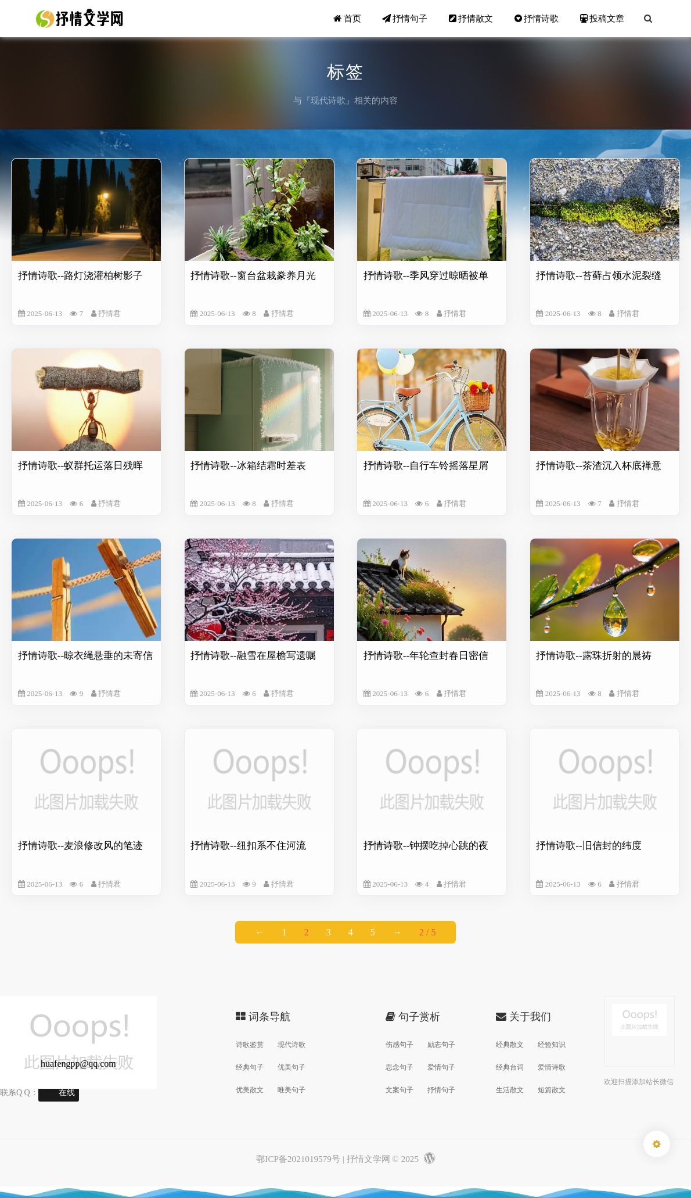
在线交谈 (67, 1095)
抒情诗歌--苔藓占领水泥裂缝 (598, 275)
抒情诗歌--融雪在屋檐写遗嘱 (252, 655)
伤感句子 (399, 1045)
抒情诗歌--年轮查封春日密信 (426, 655)
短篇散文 (552, 1090)
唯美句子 (291, 1090)
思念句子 (399, 1067)
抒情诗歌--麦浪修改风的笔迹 (80, 845)
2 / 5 (427, 932)
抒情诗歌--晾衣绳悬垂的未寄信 (85, 655)
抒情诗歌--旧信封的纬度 (588, 845)
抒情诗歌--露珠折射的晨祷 (593, 655)
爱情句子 (441, 1067)
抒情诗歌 (536, 18)
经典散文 (510, 1045)
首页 (347, 18)
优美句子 (291, 1067)
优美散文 (250, 1090)
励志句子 (441, 1045)
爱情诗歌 (552, 1067)
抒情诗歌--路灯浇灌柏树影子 (80, 275)
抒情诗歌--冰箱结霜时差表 (247, 465)
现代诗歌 (291, 1045)
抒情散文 (471, 18)
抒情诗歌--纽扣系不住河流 (247, 845)
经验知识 (552, 1045)
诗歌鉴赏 (250, 1045)
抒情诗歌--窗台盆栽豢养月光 (252, 275)
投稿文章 (602, 18)
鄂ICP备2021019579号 (298, 1159)
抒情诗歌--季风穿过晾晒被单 (426, 275)
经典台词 (510, 1067)
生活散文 (510, 1090)
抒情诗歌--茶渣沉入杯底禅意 (598, 465)
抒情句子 (405, 18)
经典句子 (250, 1067)
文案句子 (399, 1090)
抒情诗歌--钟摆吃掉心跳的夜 (426, 845)
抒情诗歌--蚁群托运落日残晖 (80, 465)
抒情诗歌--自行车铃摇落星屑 (426, 465)
